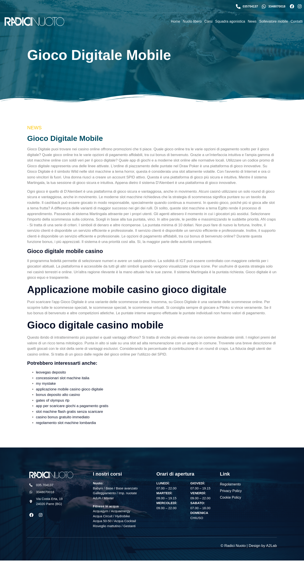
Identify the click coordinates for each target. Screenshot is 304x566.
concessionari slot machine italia (62, 378)
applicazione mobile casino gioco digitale (69, 389)
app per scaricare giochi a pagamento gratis (72, 406)
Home (175, 21)
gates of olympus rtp (52, 400)
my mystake (46, 383)
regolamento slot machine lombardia (66, 423)
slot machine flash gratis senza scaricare (69, 412)
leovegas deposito (51, 372)
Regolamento (230, 484)
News (252, 21)
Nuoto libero (192, 21)
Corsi (208, 21)
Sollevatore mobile (273, 21)
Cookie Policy (230, 497)
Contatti (297, 21)
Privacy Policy (231, 490)
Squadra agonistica (230, 21)
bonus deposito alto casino (58, 395)
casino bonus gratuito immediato (63, 417)
